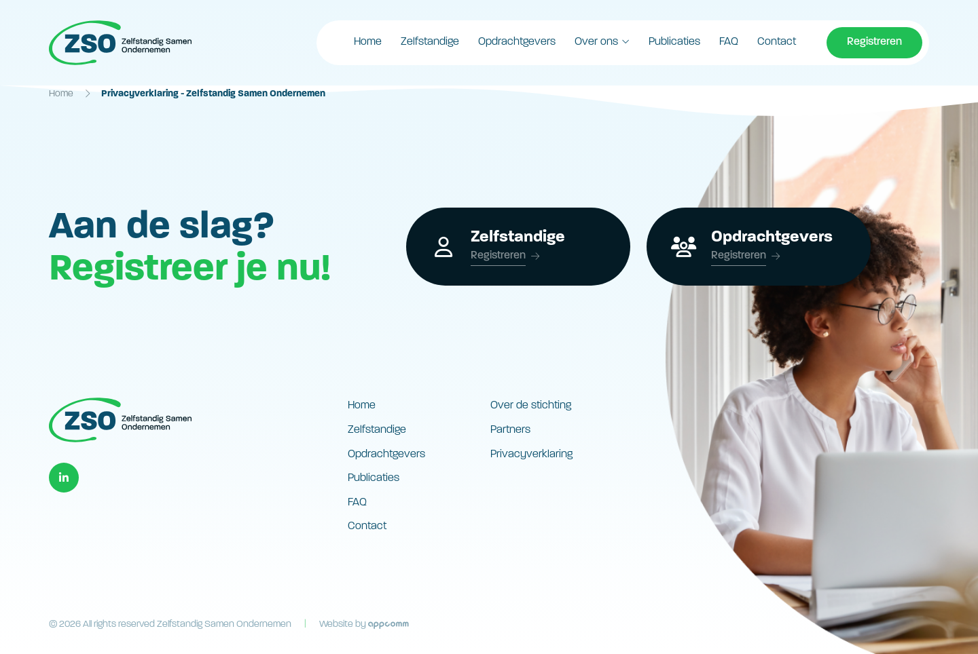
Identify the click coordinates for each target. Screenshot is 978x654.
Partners (510, 430)
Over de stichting (530, 405)
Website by (364, 624)
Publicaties (674, 42)
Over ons (596, 42)
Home (368, 42)
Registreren (874, 42)
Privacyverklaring (531, 454)
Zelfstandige (430, 42)
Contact (776, 42)
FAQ (728, 42)
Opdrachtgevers (517, 42)
